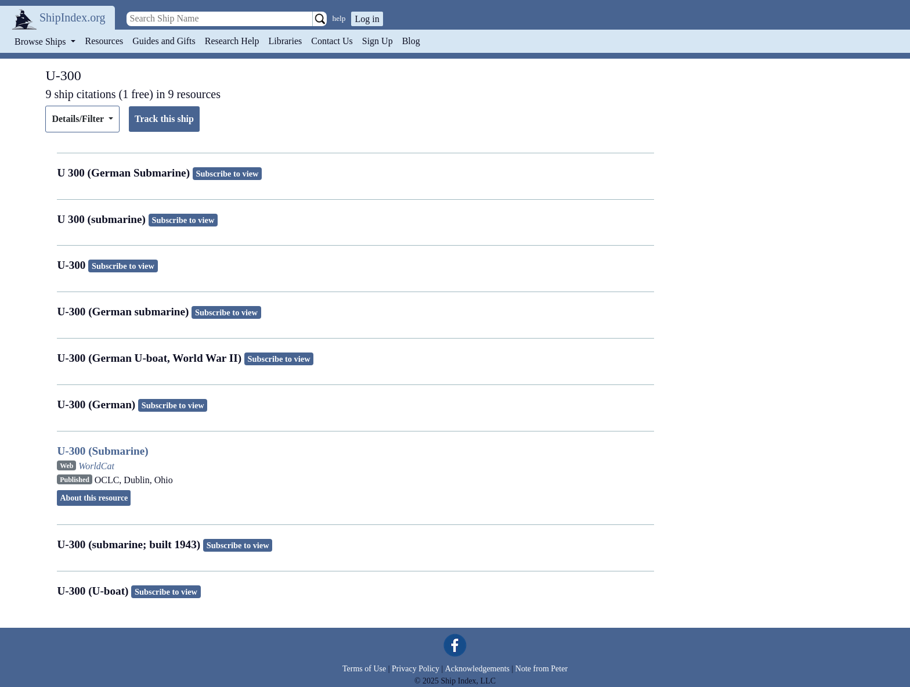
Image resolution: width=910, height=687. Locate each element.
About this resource (94, 498)
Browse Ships (41, 41)
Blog (411, 41)
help (339, 18)
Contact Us (332, 41)
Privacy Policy (415, 668)
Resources (104, 41)
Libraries (285, 41)
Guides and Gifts (163, 41)
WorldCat (96, 466)
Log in (367, 19)
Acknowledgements (477, 668)
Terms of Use (364, 668)
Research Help (232, 41)
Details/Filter (79, 119)
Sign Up (377, 41)
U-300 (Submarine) (102, 451)
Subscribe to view (227, 173)
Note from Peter (541, 668)
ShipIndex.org (72, 17)
